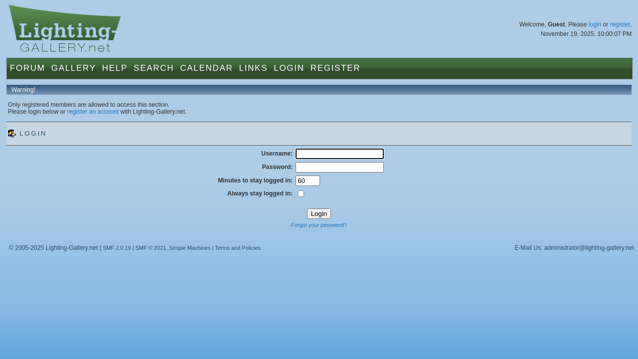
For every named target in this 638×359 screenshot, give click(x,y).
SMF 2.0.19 (117, 248)
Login (289, 68)
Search (154, 68)
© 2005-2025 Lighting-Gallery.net (53, 247)
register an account (93, 111)
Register (336, 68)
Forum (27, 68)
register (620, 24)
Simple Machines (189, 248)
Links (253, 68)
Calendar (206, 68)
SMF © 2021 (151, 248)
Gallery (73, 68)
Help (115, 68)
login (595, 24)
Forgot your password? (319, 225)
